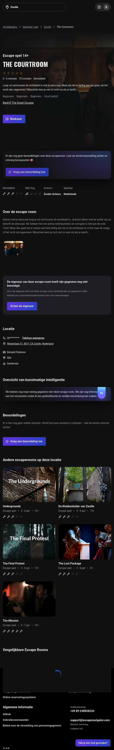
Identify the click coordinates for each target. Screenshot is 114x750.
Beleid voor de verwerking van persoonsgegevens (32, 725)
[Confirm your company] (22, 306)
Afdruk (7, 714)
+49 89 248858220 (82, 711)
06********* (13, 338)
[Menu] (103, 7)
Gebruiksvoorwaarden (16, 719)
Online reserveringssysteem (19, 697)
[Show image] (13, 248)
